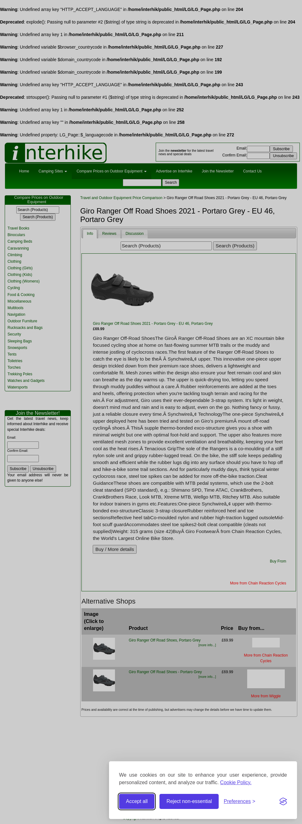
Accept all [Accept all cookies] (137, 801)
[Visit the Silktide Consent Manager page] (283, 801)
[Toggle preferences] (239, 801)
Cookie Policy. (236, 782)
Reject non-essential (189, 801)
